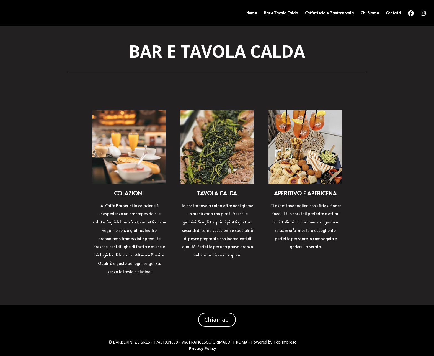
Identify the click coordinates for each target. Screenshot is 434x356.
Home (251, 13)
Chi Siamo (370, 13)
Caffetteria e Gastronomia (329, 13)
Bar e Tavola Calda (281, 13)
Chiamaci (217, 319)
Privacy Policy (202, 348)
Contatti (393, 13)
